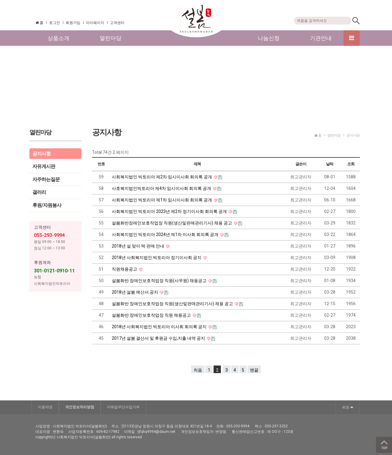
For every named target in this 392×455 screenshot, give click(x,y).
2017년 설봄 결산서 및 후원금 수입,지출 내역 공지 (159, 338)
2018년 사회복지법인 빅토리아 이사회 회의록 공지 (160, 326)
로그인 (54, 23)
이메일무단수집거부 (123, 407)
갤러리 (39, 192)
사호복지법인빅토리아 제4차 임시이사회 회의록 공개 (162, 188)
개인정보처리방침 (79, 407)
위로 (347, 407)
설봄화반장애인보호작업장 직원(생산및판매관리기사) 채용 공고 (172, 223)
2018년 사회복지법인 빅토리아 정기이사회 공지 (157, 257)
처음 (198, 370)
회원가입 (73, 23)
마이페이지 (95, 23)
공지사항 (41, 154)
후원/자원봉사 (46, 205)
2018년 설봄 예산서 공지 (135, 292)
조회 (350, 164)
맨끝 (254, 370)
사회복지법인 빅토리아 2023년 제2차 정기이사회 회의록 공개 (170, 211)
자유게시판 (43, 166)
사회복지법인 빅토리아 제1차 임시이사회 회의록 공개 (162, 199)
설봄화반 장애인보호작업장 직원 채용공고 (152, 315)
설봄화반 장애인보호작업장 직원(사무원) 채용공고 (160, 280)
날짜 (329, 164)
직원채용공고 (125, 269)
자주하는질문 (46, 179)
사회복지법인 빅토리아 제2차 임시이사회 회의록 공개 (162, 176)
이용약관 (45, 407)
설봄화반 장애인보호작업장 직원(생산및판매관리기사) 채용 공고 (173, 303)
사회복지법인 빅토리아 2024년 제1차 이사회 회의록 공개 (165, 234)
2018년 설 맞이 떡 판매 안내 (138, 246)
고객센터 (117, 23)
